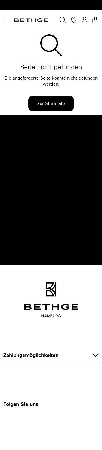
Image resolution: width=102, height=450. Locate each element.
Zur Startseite (51, 103)
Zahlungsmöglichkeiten (51, 355)
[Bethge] (31, 20)
